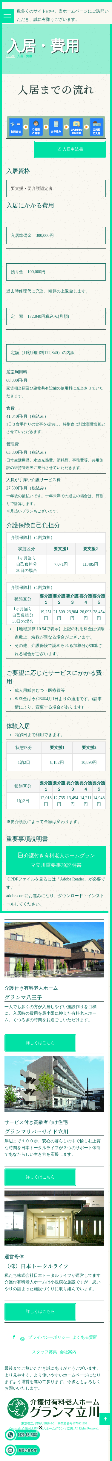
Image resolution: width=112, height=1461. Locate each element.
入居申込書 (70, 149)
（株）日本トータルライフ (36, 1266)
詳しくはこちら (40, 1043)
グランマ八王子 (23, 997)
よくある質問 (84, 1337)
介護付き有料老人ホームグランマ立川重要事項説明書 (56, 860)
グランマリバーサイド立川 (36, 1131)
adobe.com (15, 896)
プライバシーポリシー (49, 1337)
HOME (10, 56)
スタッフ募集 (44, 1352)
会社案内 (68, 1352)
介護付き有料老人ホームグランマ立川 (47, 1428)
